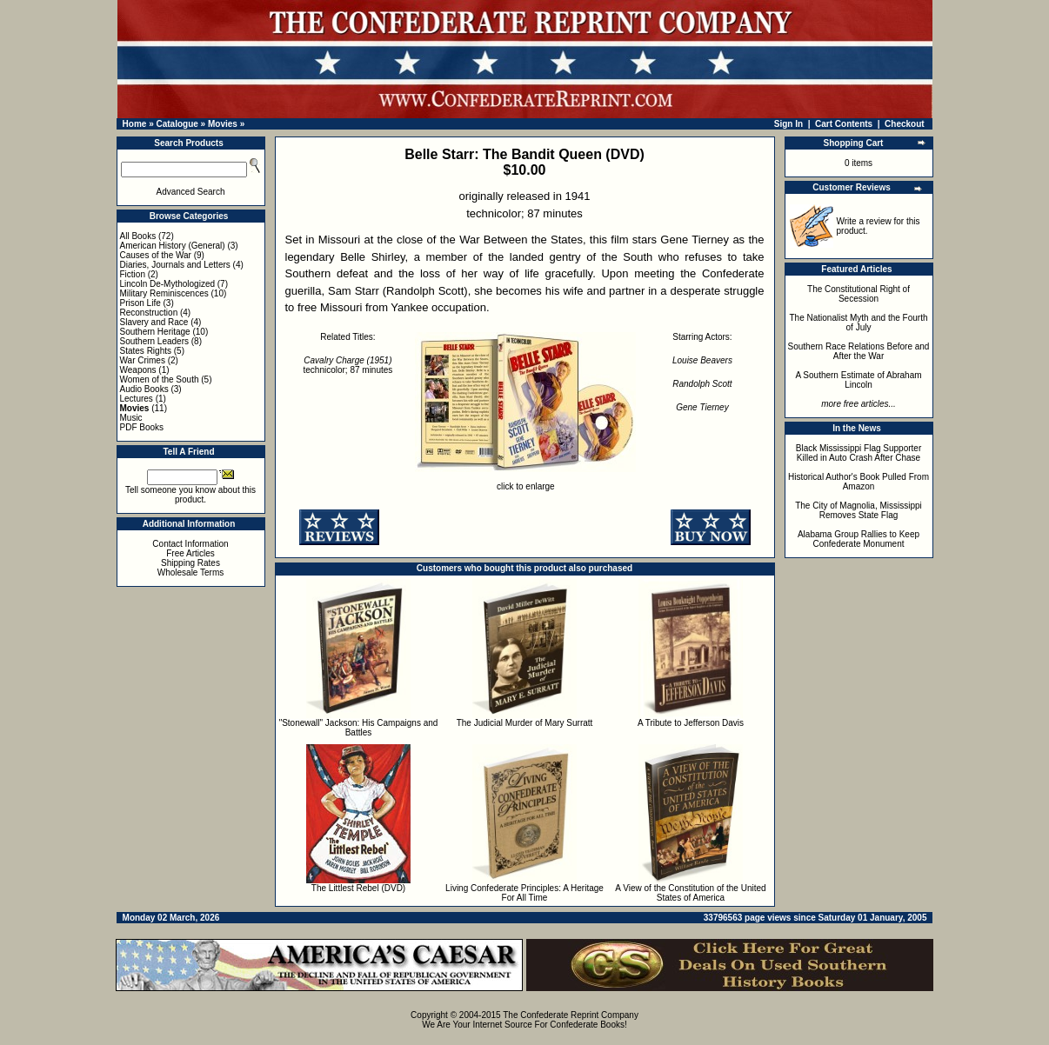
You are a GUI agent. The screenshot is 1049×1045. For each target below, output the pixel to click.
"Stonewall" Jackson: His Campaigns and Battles (358, 727)
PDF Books (142, 427)
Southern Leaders (155, 341)
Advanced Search (191, 191)
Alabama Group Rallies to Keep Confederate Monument (858, 539)
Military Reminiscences (164, 293)
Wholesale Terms (190, 572)
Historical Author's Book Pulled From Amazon (858, 481)
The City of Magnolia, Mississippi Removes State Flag (858, 510)
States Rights (145, 351)
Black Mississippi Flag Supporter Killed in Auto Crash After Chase (859, 453)
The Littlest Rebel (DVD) (358, 888)
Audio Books (144, 389)
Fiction (132, 274)
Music (131, 418)
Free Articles (190, 553)
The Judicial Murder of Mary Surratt (525, 723)
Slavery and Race (154, 322)
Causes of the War (155, 255)
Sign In (788, 124)
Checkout (905, 124)
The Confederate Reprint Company (570, 1015)
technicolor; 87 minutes (348, 365)
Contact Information (190, 544)
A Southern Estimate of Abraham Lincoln (858, 379)
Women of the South (159, 379)
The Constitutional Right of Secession (858, 293)
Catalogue (176, 124)
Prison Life (140, 303)
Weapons (138, 370)
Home (135, 124)
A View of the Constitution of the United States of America (690, 892)
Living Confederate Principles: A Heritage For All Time (524, 892)
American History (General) (172, 245)
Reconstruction (149, 312)
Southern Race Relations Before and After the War (859, 351)
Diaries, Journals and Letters (175, 265)
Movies (222, 124)
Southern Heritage (155, 331)
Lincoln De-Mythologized (168, 284)
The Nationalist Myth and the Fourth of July (859, 322)
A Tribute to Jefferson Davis (691, 723)
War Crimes (142, 360)
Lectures (136, 398)
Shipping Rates (190, 563)
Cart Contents (843, 124)
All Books (138, 236)
